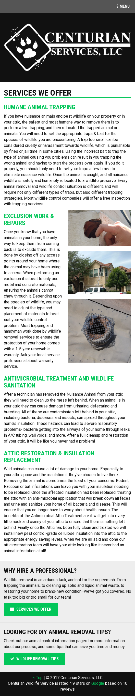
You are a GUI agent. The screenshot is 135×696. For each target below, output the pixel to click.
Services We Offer (30, 609)
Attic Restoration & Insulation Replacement (49, 457)
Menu (126, 6)
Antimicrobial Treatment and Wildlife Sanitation (59, 382)
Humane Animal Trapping (39, 107)
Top (37, 677)
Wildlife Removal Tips (34, 658)
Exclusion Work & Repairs (29, 219)
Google (97, 683)
